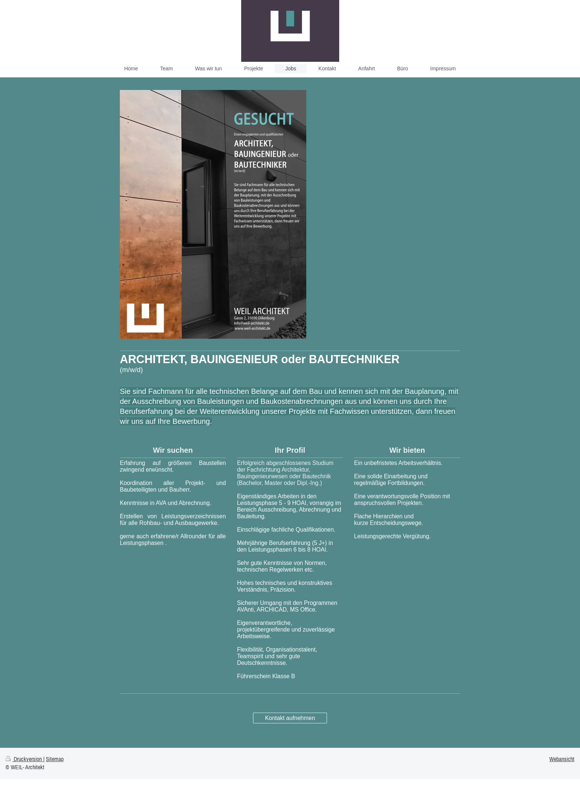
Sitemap (55, 759)
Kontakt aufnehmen (290, 718)
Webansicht (561, 759)
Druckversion (24, 759)
